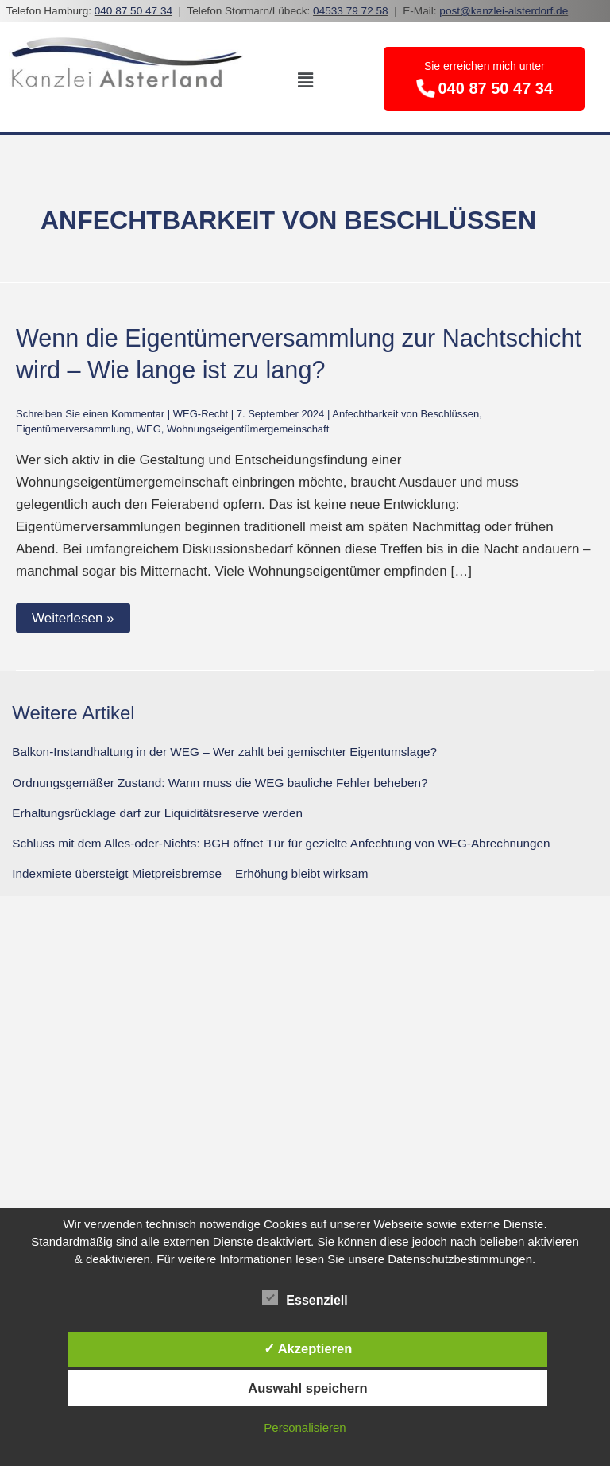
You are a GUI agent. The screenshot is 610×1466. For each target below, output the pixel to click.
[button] (305, 80)
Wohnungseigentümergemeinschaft (248, 429)
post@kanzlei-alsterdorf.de (503, 11)
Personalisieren (305, 1427)
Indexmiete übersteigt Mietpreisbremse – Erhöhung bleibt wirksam (190, 873)
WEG (149, 429)
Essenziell (304, 1297)
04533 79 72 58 (350, 11)
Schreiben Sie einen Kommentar (90, 414)
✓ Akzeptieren (308, 1348)
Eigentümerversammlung (73, 429)
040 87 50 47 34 (133, 11)
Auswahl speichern (307, 1388)
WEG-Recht (200, 414)
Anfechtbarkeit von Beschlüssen (405, 414)
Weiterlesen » (73, 618)
